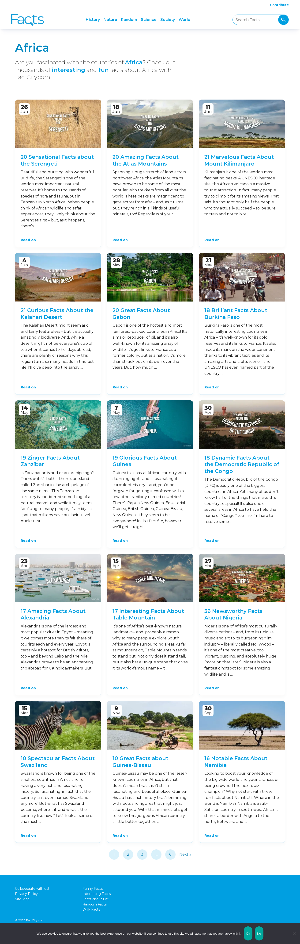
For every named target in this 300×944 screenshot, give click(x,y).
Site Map (22, 899)
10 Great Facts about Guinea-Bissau (140, 761)
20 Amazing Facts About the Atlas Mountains (145, 160)
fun (103, 69)
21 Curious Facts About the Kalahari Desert (57, 313)
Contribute (279, 5)
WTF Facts (91, 909)
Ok (248, 933)
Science (149, 19)
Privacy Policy (26, 894)
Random (129, 19)
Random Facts (94, 904)
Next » (185, 854)
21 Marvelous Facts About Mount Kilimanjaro (239, 160)
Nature (110, 19)
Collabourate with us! (32, 888)
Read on (28, 240)
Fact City (27, 20)
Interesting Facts (96, 894)
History (93, 19)
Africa (133, 62)
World (184, 19)
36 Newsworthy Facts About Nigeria (233, 614)
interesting (68, 69)
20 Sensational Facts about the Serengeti (57, 160)
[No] (294, 933)
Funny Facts (92, 888)
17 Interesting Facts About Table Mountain (148, 614)
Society (167, 19)
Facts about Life (95, 899)
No (259, 933)
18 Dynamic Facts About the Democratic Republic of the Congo (241, 464)
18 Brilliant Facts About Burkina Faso (235, 313)
